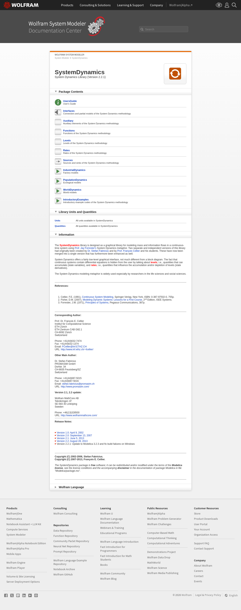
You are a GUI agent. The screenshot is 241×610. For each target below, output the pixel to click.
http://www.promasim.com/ (75, 386)
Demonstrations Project (161, 552)
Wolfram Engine (15, 562)
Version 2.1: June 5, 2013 (70, 438)
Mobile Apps (13, 554)
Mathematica (14, 519)
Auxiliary (68, 120)
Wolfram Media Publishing (162, 573)
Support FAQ (201, 543)
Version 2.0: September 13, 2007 (74, 435)
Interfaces (69, 111)
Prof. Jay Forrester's (85, 248)
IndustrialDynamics (74, 170)
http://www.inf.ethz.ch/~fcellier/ (77, 349)
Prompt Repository (64, 551)
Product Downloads (206, 519)
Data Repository (63, 530)
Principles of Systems (96, 302)
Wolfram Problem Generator (164, 519)
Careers (198, 571)
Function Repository (65, 536)
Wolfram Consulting (65, 513)
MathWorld (153, 562)
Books (104, 565)
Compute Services (17, 529)
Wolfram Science (157, 568)
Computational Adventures (163, 543)
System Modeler (62, 58)
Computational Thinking (162, 538)
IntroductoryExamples (76, 199)
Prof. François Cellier (128, 251)
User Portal (200, 524)
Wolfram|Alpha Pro (17, 548)
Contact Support (204, 548)
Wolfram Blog (108, 578)
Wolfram (187, 595)
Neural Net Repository (66, 546)
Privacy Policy (213, 595)
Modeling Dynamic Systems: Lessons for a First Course (112, 299)
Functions (69, 130)
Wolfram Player (15, 568)
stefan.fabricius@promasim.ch (78, 383)
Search (149, 29)
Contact (198, 576)
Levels (67, 140)
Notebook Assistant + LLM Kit (23, 524)
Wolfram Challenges (159, 524)
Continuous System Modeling (97, 297)
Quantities (60, 226)
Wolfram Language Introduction (119, 541)
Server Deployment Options (23, 581)
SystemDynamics (80, 58)
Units (57, 220)
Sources (68, 160)
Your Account (202, 529)
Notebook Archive (64, 569)
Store (197, 513)
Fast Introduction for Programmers (112, 548)
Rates (66, 150)
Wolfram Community (112, 573)
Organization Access (206, 534)
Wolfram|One (14, 513)
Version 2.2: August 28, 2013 (72, 441)
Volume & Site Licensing (20, 576)
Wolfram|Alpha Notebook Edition (26, 543)
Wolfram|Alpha (156, 513)
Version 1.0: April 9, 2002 (70, 432)
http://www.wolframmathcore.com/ (79, 415)
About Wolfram (203, 565)
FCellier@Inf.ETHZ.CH (74, 346)
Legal (198, 595)
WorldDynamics (72, 189)
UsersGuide (70, 101)
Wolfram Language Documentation (111, 520)
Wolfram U (106, 513)
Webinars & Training (112, 528)
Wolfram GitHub (63, 574)
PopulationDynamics (75, 180)
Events (198, 581)
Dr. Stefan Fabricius (98, 251)
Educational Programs (113, 533)
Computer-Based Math (160, 533)
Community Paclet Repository (71, 541)
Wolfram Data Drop (158, 557)
